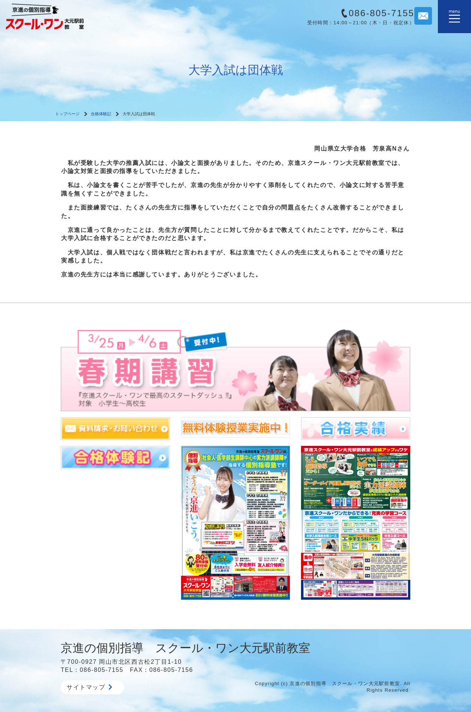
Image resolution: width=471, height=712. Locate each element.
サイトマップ (89, 687)
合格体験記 (101, 114)
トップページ (67, 114)
